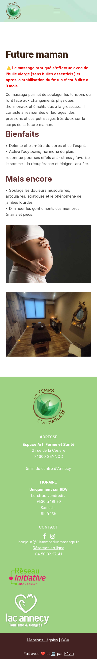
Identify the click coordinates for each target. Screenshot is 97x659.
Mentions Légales (42, 640)
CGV (65, 640)
